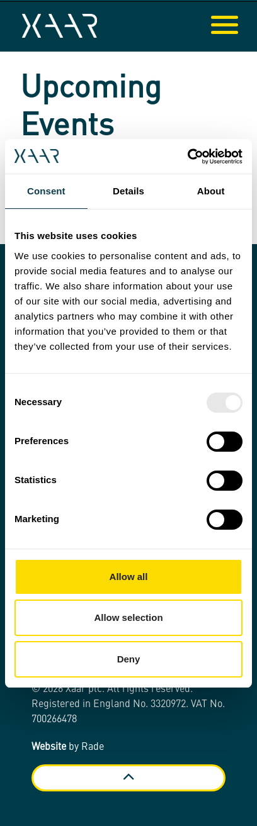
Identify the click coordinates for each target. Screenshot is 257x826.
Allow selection (128, 617)
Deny (128, 659)
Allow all (129, 576)
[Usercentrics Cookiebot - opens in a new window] (187, 156)
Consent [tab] (46, 191)
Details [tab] (128, 191)
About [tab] (211, 191)
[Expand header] (238, 26)
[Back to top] (128, 777)
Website (48, 747)
